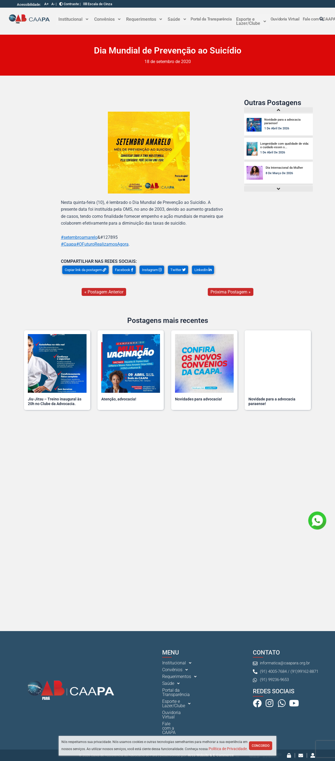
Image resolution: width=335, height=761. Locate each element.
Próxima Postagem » (231, 292)
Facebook (124, 270)
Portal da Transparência (209, 19)
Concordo (260, 746)
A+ (46, 4)
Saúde (176, 19)
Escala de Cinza (97, 4)
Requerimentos (143, 19)
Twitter (178, 270)
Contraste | (70, 4)
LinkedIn (203, 270)
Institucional (73, 19)
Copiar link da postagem (85, 270)
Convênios (107, 19)
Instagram (152, 270)
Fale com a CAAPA (180, 728)
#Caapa (68, 244)
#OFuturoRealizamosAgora (102, 244)
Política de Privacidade (228, 749)
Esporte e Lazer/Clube (250, 21)
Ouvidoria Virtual (283, 19)
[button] (73, 19)
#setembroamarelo (79, 237)
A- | (54, 4)
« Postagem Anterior (103, 292)
